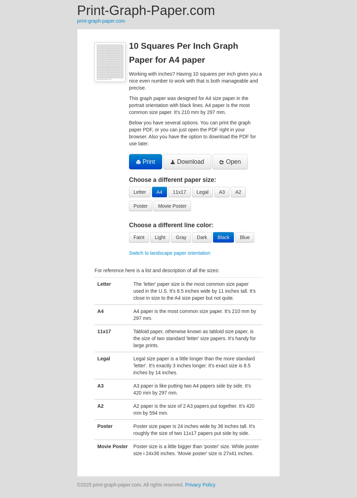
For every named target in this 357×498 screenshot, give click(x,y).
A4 (159, 192)
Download (187, 161)
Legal (202, 192)
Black (223, 237)
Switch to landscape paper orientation (169, 253)
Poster (140, 206)
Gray (181, 237)
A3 (222, 192)
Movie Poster (172, 206)
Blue (245, 237)
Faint (139, 237)
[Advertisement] (42, 133)
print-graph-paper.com (101, 21)
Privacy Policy (200, 485)
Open (230, 161)
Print (145, 161)
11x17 (179, 192)
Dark (202, 237)
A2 (238, 192)
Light (160, 237)
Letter (140, 192)
